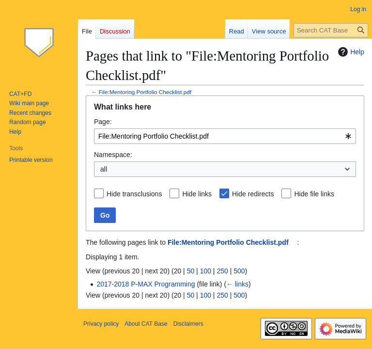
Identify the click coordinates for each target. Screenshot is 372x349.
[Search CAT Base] (331, 30)
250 (222, 271)
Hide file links (314, 194)
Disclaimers (188, 323)
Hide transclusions (134, 194)
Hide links (197, 194)
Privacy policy (101, 323)
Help (350, 52)
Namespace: (113, 155)
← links (237, 284)
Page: (103, 122)
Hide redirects (253, 194)
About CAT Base (145, 323)
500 (239, 271)
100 (205, 271)
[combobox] (225, 136)
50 (191, 271)
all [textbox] (103, 169)
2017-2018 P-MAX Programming (145, 284)
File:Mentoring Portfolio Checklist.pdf (145, 92)
